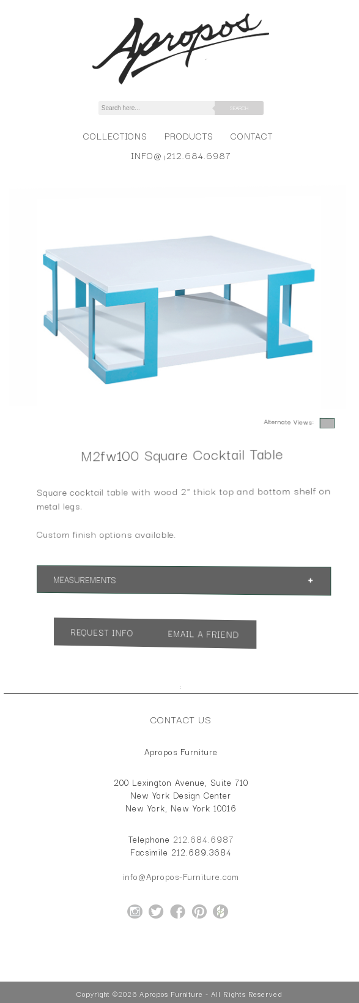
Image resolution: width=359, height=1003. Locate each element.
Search (239, 107)
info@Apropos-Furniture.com (181, 876)
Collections (115, 136)
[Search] (163, 108)
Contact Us (181, 719)
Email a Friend (202, 634)
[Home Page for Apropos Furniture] (180, 84)
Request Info (109, 630)
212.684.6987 (198, 155)
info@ (146, 155)
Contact (252, 136)
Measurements (93, 579)
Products (189, 136)
